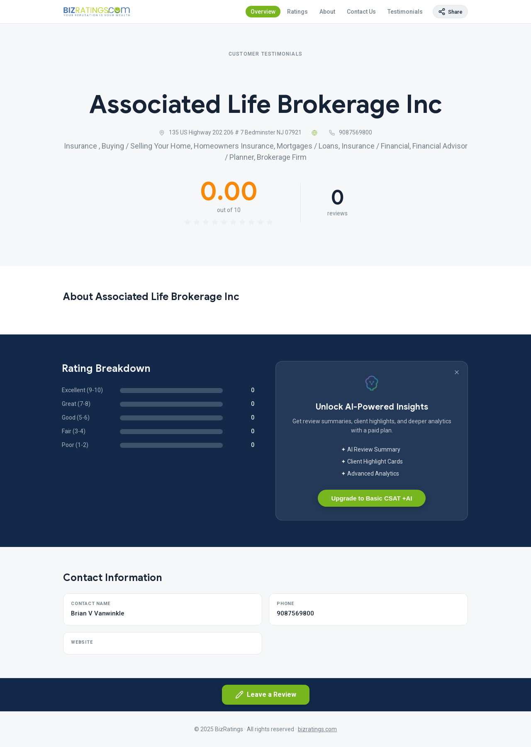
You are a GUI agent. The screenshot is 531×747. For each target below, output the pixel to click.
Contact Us (361, 11)
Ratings (297, 11)
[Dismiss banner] (457, 372)
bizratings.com (317, 729)
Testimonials (405, 11)
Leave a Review (265, 695)
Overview (263, 11)
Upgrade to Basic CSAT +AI (371, 498)
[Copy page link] (450, 11)
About (327, 11)
